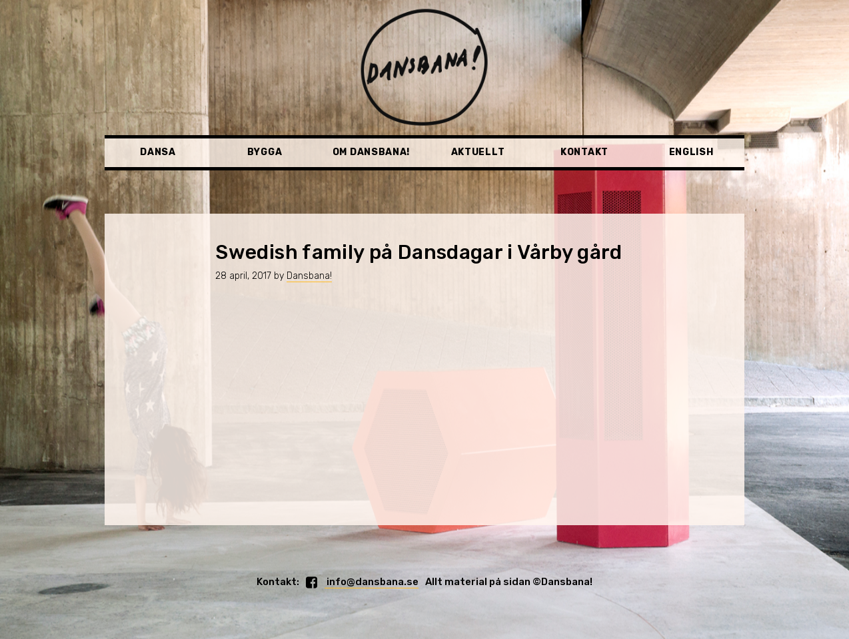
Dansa (158, 152)
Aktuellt (478, 152)
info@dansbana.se (372, 582)
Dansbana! (309, 276)
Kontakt (584, 152)
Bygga (265, 152)
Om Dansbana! (371, 152)
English (691, 152)
